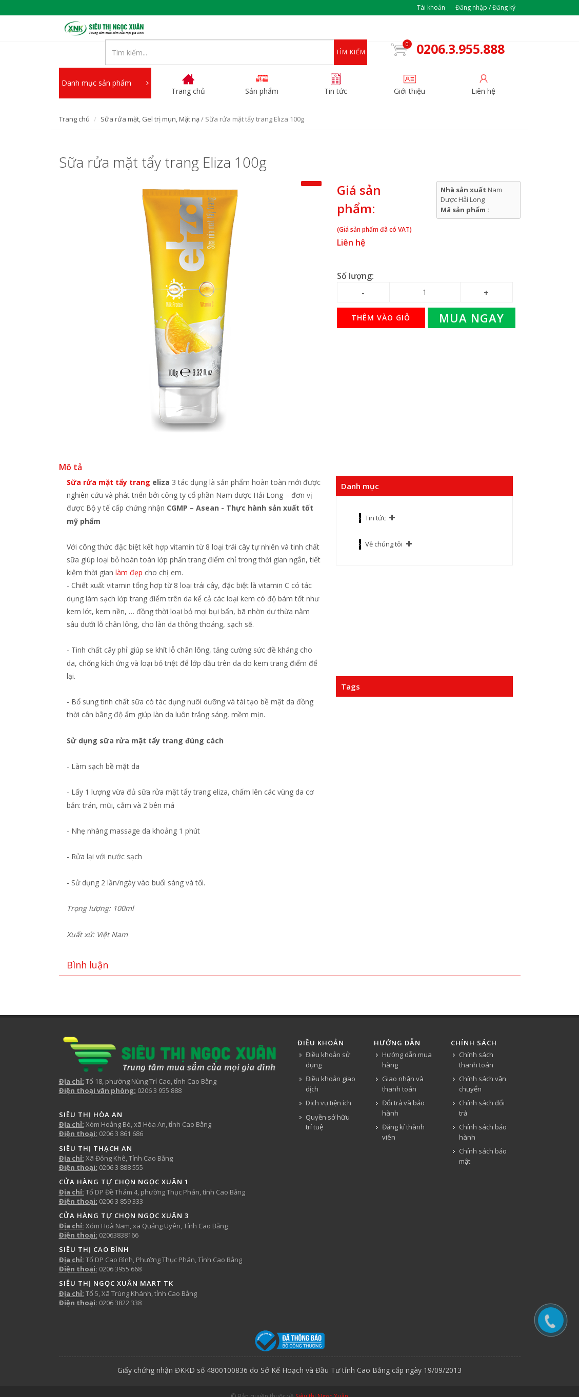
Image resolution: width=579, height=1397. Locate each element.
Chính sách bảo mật (483, 1134)
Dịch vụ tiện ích (328, 1081)
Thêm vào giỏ (380, 296)
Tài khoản (431, 7)
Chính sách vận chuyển (482, 1062)
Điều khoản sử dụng (328, 1038)
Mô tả (70, 445)
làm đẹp (129, 551)
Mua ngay (471, 296)
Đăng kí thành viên (403, 1110)
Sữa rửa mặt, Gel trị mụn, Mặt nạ (150, 97)
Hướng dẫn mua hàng (407, 1038)
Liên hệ (351, 221)
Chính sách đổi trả (482, 1086)
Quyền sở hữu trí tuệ (328, 1100)
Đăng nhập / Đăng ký (485, 7)
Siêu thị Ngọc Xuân (321, 1374)
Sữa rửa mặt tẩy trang (108, 460)
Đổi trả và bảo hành (403, 1086)
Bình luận (87, 943)
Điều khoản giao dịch (330, 1062)
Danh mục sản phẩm (105, 61)
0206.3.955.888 (459, 29)
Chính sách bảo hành (483, 1110)
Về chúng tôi (384, 522)
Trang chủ (74, 97)
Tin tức (375, 496)
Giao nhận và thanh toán (403, 1062)
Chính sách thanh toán (476, 1038)
